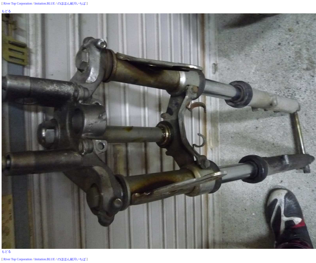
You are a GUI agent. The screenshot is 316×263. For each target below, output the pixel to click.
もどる (6, 11)
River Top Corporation (17, 3)
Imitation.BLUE (44, 3)
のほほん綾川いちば (71, 3)
